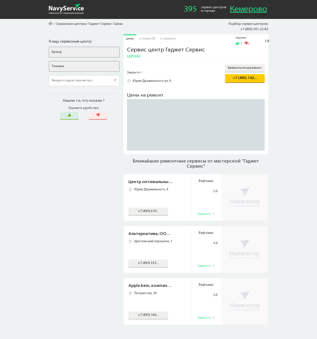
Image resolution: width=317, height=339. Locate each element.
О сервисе (168, 38)
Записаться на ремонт (245, 68)
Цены (130, 38)
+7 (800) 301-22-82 (254, 29)
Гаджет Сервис (100, 24)
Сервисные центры (71, 24)
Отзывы (147, 38)
